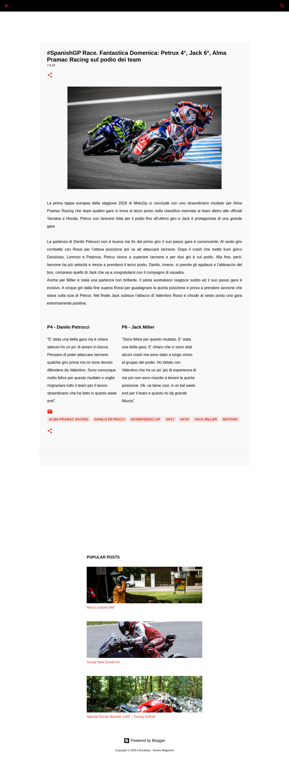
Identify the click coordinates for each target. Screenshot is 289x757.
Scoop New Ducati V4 (103, 662)
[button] (50, 75)
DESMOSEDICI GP (145, 419)
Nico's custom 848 (100, 607)
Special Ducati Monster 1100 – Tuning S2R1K (121, 717)
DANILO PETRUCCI (109, 419)
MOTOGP (230, 419)
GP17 (170, 419)
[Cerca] (20, 6)
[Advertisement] (144, 506)
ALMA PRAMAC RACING (68, 419)
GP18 (184, 419)
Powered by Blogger (144, 740)
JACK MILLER (205, 419)
